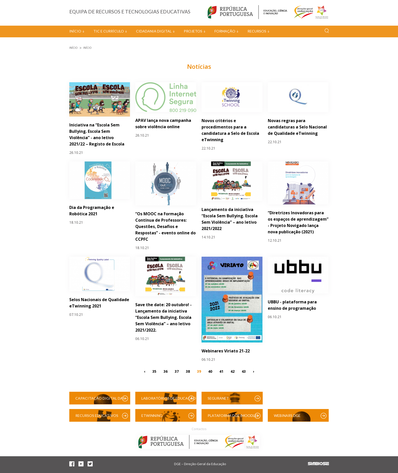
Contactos (199, 429)
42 (232, 371)
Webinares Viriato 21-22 (226, 351)
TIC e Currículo (108, 31)
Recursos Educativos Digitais (96, 417)
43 (244, 371)
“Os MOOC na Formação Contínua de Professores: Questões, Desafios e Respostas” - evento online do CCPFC (165, 226)
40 (210, 371)
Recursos (256, 31)
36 (165, 371)
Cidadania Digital (154, 31)
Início (75, 31)
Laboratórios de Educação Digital (168, 400)
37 (177, 371)
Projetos (193, 31)
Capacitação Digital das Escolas (100, 400)
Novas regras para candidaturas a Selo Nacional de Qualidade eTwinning (297, 127)
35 (154, 371)
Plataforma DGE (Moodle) (233, 415)
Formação (224, 31)
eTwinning (151, 415)
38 (188, 371)
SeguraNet (218, 398)
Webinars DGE (287, 415)
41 (221, 371)
